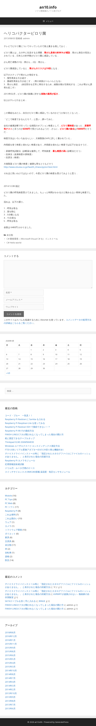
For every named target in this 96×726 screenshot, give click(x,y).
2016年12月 (11, 636)
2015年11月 (11, 643)
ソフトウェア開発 (13, 529)
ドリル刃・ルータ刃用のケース (20, 468)
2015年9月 (10, 647)
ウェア (8, 522)
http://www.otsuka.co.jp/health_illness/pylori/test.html (31, 167)
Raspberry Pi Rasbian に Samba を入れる (25, 419)
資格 (7, 556)
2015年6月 (10, 655)
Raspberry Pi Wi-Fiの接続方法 (19, 430)
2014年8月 (10, 674)
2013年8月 (10, 700)
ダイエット (10, 533)
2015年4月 (10, 662)
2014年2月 (10, 689)
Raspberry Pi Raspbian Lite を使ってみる (25, 423)
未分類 (10, 235)
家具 (7, 537)
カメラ (8, 526)
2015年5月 (10, 659)
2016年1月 (10, 640)
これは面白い (11, 518)
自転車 (8, 552)
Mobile (8, 495)
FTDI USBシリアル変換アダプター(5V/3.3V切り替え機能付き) (34, 449)
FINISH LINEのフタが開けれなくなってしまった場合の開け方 (34, 434)
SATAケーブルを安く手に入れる (20, 601)
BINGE (42, 601)
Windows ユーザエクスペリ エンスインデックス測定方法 (32, 445)
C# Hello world (14, 242)
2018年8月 (10, 632)
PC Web (8, 503)
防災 (7, 560)
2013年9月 (10, 697)
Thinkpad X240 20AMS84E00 (19, 442)
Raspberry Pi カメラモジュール (20, 460)
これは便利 (10, 514)
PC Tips (8, 499)
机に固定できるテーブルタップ (20, 438)
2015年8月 (10, 651)
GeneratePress (61, 722)
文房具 (8, 541)
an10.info (48, 7)
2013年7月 (10, 704)
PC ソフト (9, 507)
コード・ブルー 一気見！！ (19, 415)
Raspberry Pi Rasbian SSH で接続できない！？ (27, 426)
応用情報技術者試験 (14, 464)
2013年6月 (10, 708)
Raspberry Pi (11, 510)
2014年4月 (10, 681)
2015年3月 (10, 666)
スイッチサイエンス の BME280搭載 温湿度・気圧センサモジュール (37, 471)
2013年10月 (11, 693)
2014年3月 (10, 685)
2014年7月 (10, 678)
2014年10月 (11, 670)
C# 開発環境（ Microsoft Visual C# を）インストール (32, 238)
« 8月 (8, 373)
